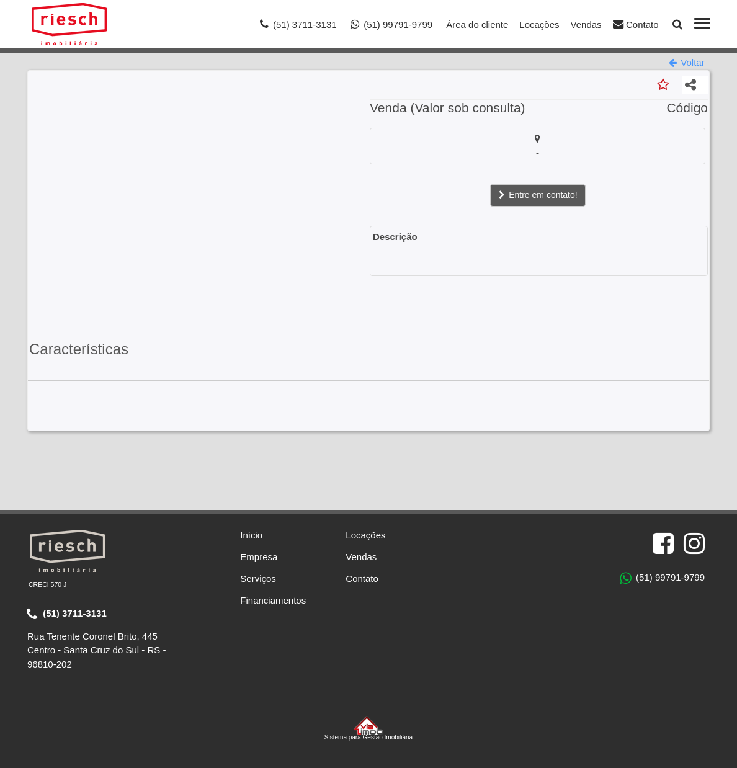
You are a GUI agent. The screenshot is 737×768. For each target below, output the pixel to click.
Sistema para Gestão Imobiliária (368, 728)
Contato (636, 24)
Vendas (586, 24)
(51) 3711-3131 (67, 614)
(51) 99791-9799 (662, 578)
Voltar (687, 62)
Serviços (258, 578)
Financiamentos (273, 600)
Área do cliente (477, 24)
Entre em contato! (537, 195)
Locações (539, 24)
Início (251, 535)
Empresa (258, 556)
